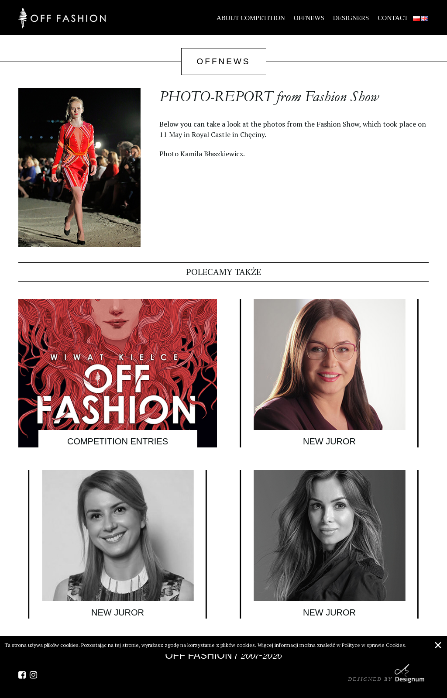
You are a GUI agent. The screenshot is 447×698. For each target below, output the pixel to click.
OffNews (309, 17)
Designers (351, 17)
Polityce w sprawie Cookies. (374, 645)
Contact (393, 17)
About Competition (251, 17)
